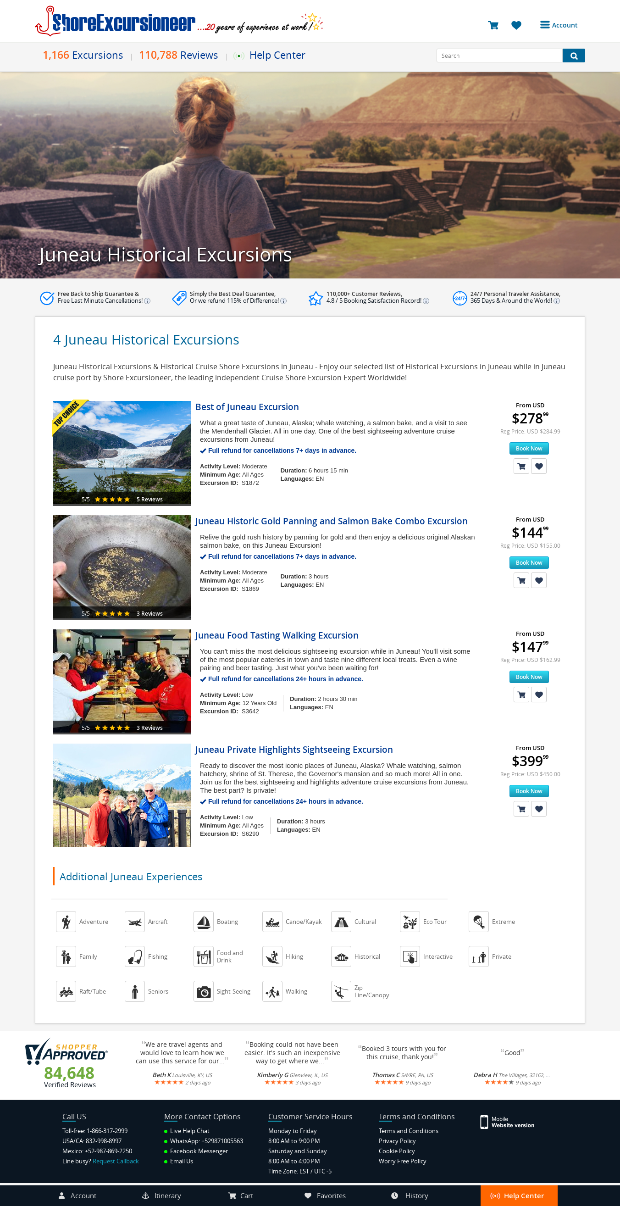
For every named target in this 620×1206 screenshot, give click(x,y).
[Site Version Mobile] (512, 1121)
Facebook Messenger (196, 1151)
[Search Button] (574, 55)
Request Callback (116, 1161)
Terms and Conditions (408, 1131)
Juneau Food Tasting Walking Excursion (277, 635)
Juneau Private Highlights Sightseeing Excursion (294, 750)
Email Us (178, 1161)
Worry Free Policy (402, 1161)
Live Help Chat (187, 1131)
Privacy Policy (397, 1141)
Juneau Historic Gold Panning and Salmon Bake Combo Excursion (331, 521)
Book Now (529, 448)
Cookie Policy (397, 1151)
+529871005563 (222, 1141)
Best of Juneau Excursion (247, 407)
